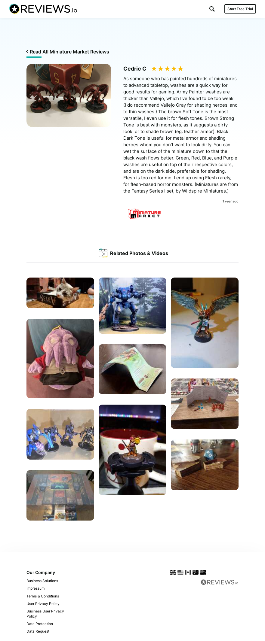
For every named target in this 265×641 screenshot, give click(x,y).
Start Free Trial (240, 9)
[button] (212, 9)
